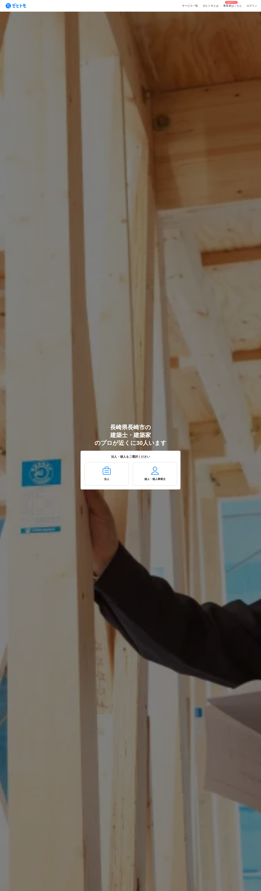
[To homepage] (15, 6)
